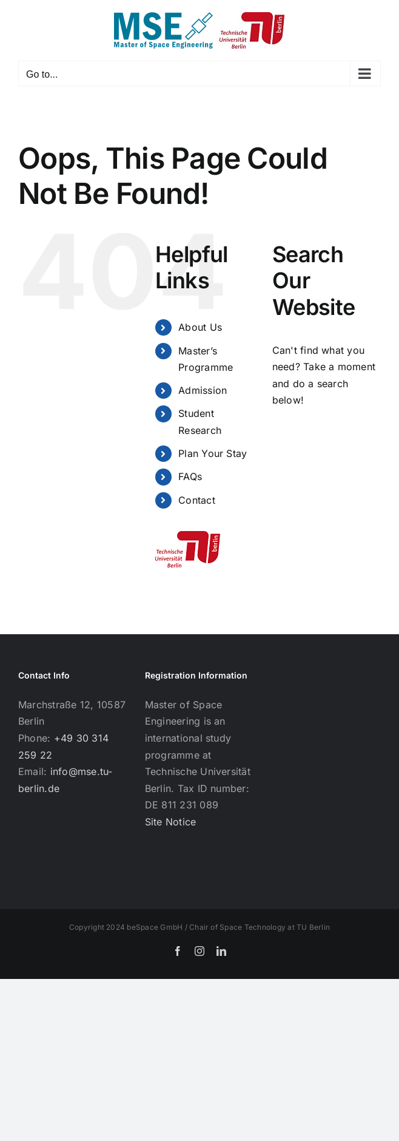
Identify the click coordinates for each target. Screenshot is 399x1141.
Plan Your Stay (212, 453)
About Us (200, 327)
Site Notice (170, 822)
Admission (202, 390)
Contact (196, 500)
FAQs (190, 476)
